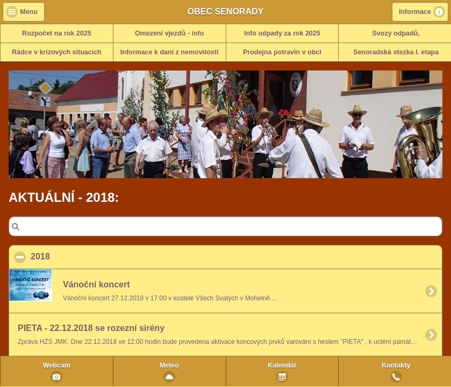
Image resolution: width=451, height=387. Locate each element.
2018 (92, 256)
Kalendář (282, 365)
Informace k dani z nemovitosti (169, 52)
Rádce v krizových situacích (57, 52)
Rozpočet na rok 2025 (56, 33)
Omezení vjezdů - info (169, 33)
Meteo (169, 365)
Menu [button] (29, 12)
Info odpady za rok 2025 (282, 33)
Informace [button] (415, 12)
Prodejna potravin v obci (282, 52)
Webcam (56, 365)
